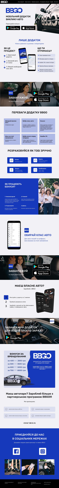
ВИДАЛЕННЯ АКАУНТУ (47, 484)
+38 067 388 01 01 (29, 423)
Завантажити (28, 1)
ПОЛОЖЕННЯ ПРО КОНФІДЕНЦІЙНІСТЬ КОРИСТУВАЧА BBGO (36, 483)
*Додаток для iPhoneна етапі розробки (9, 342)
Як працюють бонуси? (44, 1)
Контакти (56, 1)
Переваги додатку (35, 1)
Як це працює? (21, 1)
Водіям (51, 1)
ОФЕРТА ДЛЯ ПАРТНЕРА (47, 482)
